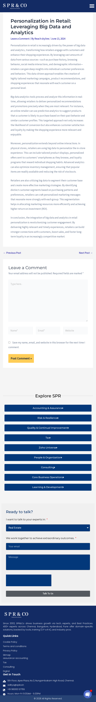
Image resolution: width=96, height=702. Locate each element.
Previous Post (12, 257)
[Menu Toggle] (92, 6)
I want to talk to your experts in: (26, 519)
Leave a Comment (20, 42)
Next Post (86, 257)
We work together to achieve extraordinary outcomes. (40, 538)
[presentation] (28, 580)
